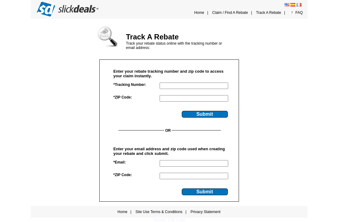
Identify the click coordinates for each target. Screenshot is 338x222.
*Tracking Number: (129, 85)
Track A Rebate (268, 12)
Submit (204, 114)
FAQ (299, 12)
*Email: (119, 162)
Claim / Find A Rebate (230, 12)
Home (199, 12)
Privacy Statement (206, 212)
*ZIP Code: (122, 97)
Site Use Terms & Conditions (159, 212)
